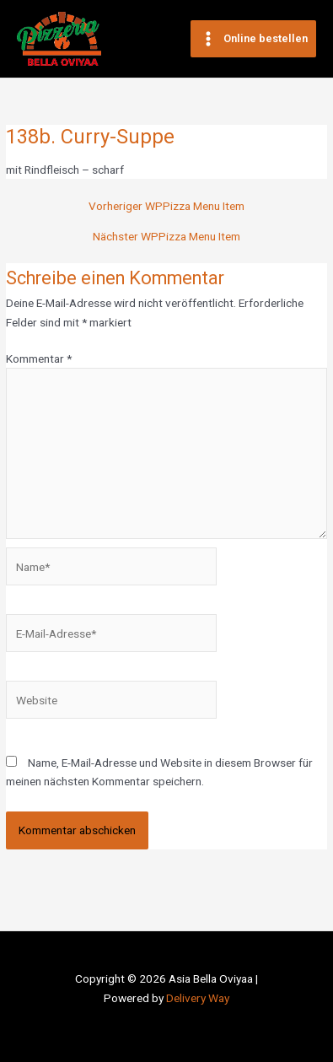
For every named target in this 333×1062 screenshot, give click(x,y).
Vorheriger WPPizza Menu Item (166, 207)
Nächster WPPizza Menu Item (166, 237)
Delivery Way (197, 998)
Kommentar (39, 358)
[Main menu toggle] (253, 39)
